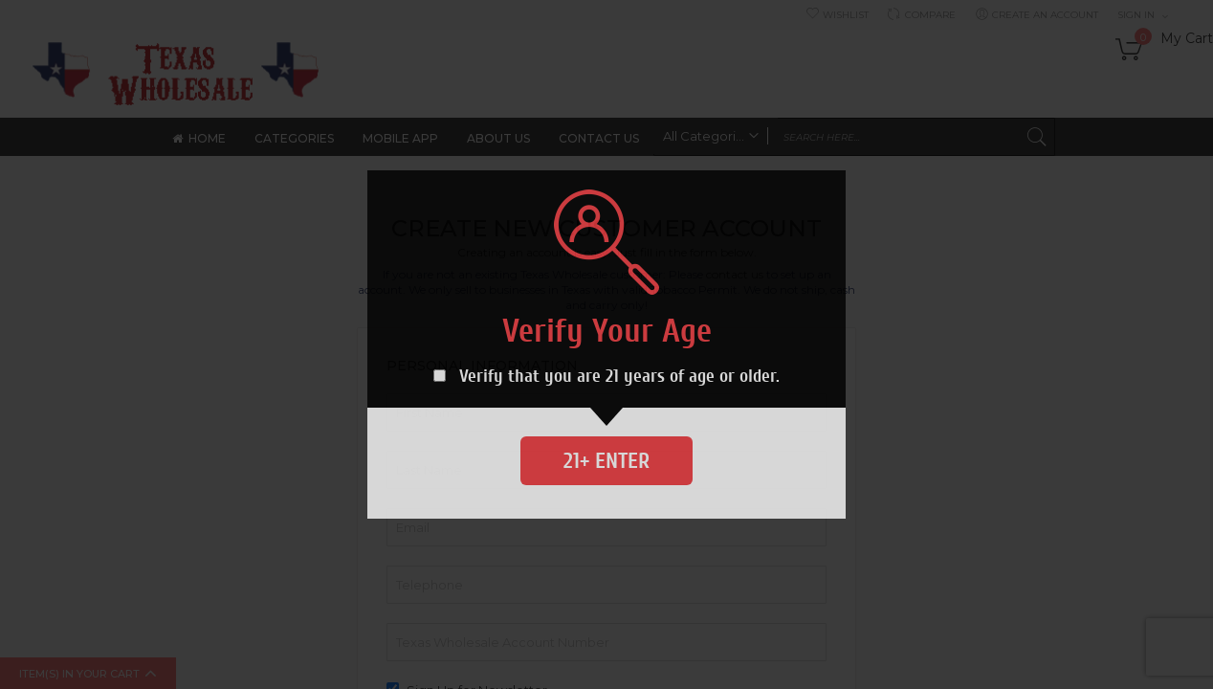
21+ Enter (606, 461)
